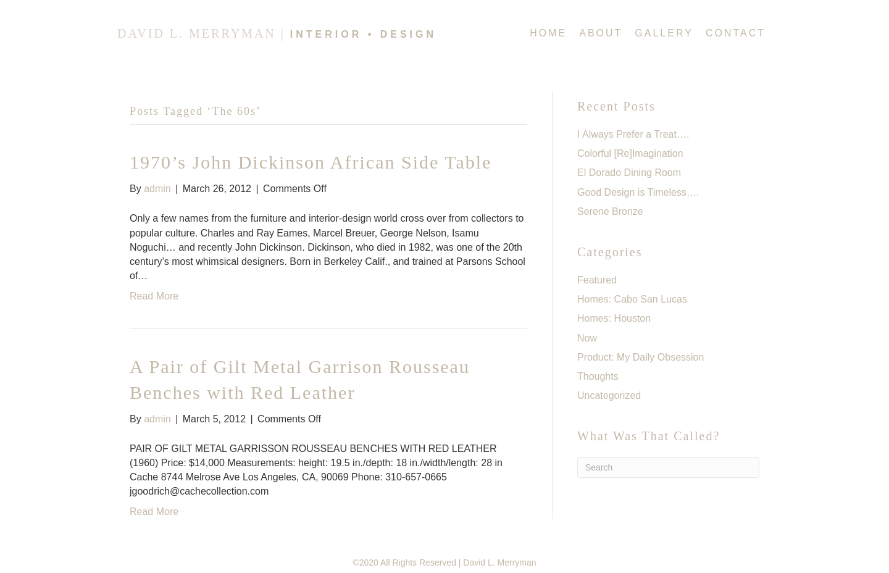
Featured (597, 280)
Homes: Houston (614, 318)
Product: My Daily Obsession (640, 357)
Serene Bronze (610, 211)
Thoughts (598, 376)
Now (587, 338)
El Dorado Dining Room (629, 172)
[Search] (668, 467)
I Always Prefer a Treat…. (633, 134)
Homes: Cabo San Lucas (632, 299)
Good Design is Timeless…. (638, 192)
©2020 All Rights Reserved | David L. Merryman (444, 562)
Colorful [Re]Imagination (630, 153)
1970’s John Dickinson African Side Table (310, 162)
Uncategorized (609, 395)
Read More (154, 296)
